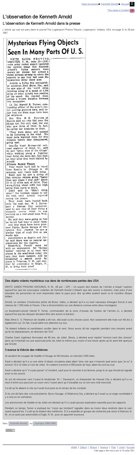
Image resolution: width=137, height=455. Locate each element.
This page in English (120, 10)
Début (83, 447)
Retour (93, 447)
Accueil (125, 4)
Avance (104, 447)
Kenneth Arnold (109, 4)
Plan (113, 447)
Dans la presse (90, 4)
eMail (74, 447)
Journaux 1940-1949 (44, 423)
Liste (121, 447)
